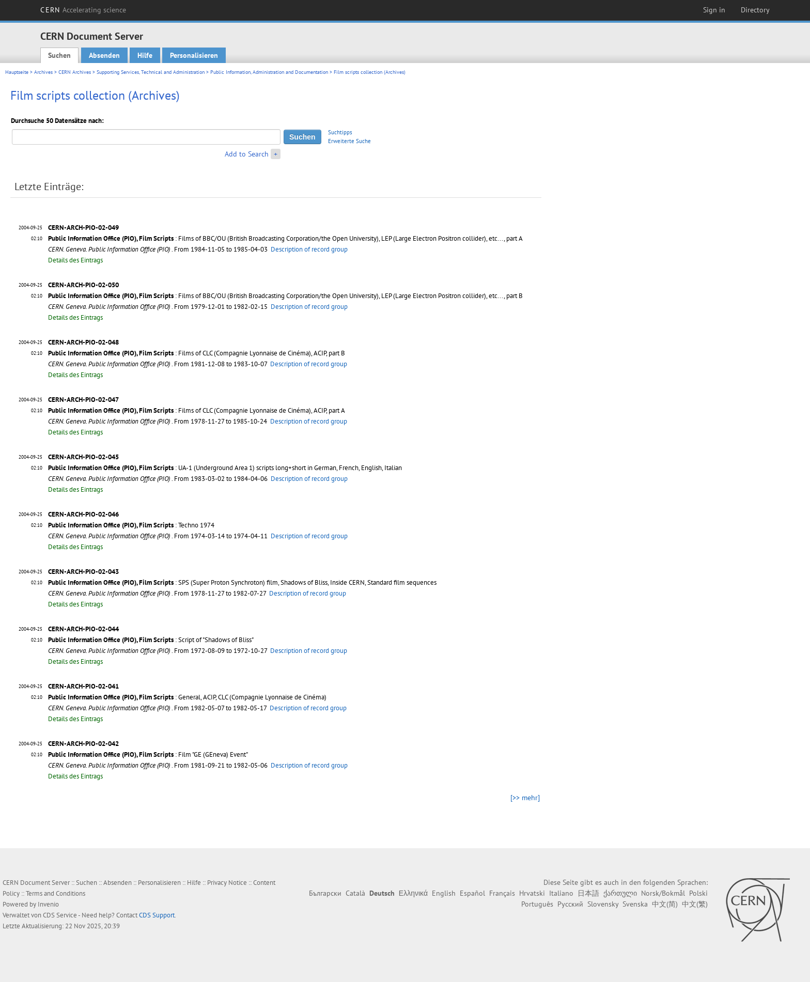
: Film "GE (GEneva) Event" (148, 754)
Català (355, 893)
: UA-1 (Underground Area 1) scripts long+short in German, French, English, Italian (225, 467)
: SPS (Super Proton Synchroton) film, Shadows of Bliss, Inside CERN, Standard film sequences (242, 582)
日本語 (588, 893)
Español (472, 893)
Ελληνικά (413, 893)
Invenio (48, 904)
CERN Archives (74, 72)
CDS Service (60, 915)
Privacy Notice (227, 882)
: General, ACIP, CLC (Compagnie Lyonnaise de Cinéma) (187, 697)
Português (537, 904)
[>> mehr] (525, 797)
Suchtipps (340, 132)
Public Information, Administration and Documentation (269, 72)
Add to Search (247, 154)
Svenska (635, 904)
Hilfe (144, 55)
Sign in (714, 9)
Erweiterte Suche (349, 141)
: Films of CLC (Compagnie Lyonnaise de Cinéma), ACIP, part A (196, 410)
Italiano (561, 893)
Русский (570, 904)
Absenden (104, 55)
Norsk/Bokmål (663, 893)
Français (502, 893)
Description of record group (309, 249)
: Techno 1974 (131, 525)
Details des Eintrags (75, 260)
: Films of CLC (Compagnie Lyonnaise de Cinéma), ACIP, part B (196, 353)
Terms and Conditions (55, 893)
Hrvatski (532, 893)
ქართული (620, 893)
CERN (83, 9)
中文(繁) (695, 904)
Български (325, 893)
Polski (698, 893)
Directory (755, 9)
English (444, 893)
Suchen (59, 55)
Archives (43, 72)
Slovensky (602, 904)
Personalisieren (194, 55)
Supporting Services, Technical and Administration (151, 72)
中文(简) (665, 904)
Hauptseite (16, 72)
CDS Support (157, 915)
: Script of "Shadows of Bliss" (151, 639)
